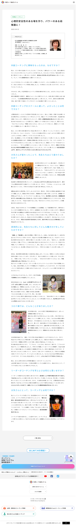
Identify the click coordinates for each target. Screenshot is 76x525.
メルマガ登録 (38, 491)
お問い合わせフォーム (38, 486)
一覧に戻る (37, 438)
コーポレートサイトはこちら (37, 498)
